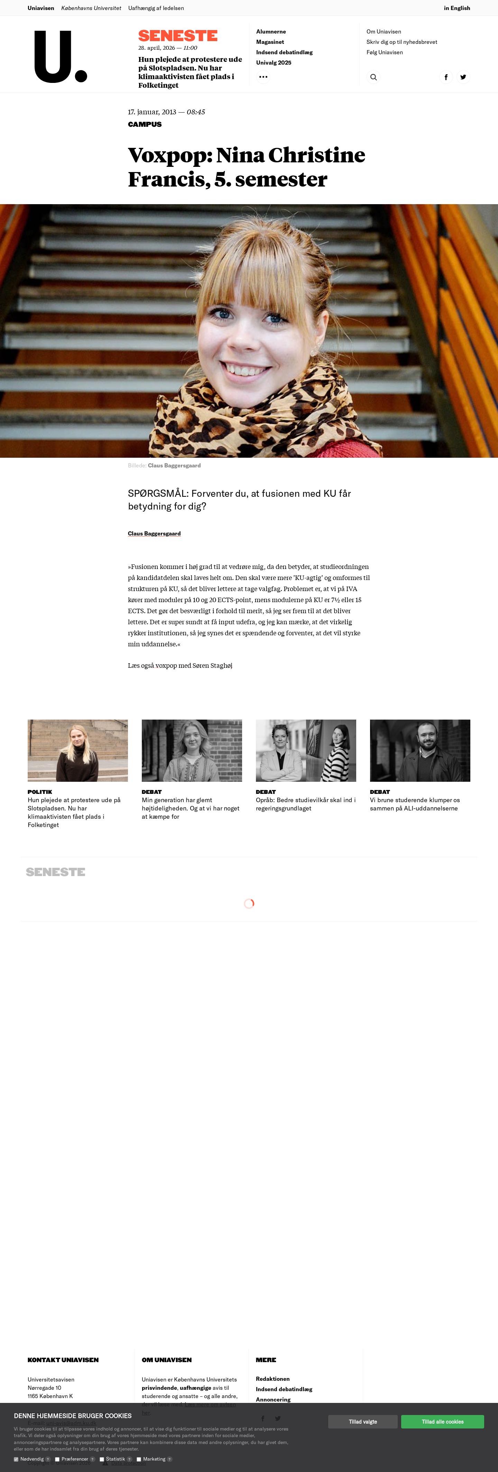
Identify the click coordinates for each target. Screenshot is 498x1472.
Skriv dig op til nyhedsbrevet (402, 41)
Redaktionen (273, 1378)
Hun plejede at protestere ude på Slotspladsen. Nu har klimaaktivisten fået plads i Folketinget (190, 72)
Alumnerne (271, 31)
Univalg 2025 (274, 62)
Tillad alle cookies (442, 1421)
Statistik (119, 1459)
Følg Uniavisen (385, 52)
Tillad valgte (363, 1421)
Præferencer (78, 1459)
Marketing (158, 1459)
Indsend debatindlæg (284, 52)
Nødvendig (35, 1459)
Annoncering (273, 1399)
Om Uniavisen (384, 31)
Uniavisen (41, 7)
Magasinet (270, 41)
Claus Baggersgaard (154, 533)
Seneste (178, 36)
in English (457, 7)
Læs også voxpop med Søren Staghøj (180, 665)
